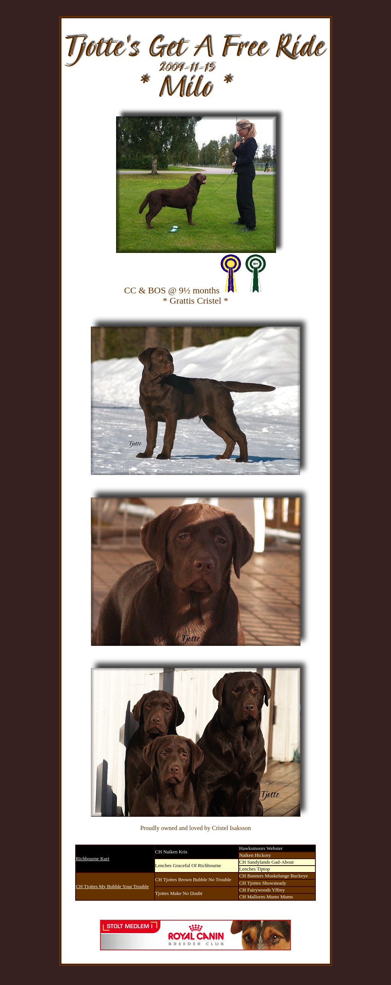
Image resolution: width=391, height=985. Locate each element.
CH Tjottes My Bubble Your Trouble (112, 886)
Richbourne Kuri (93, 858)
